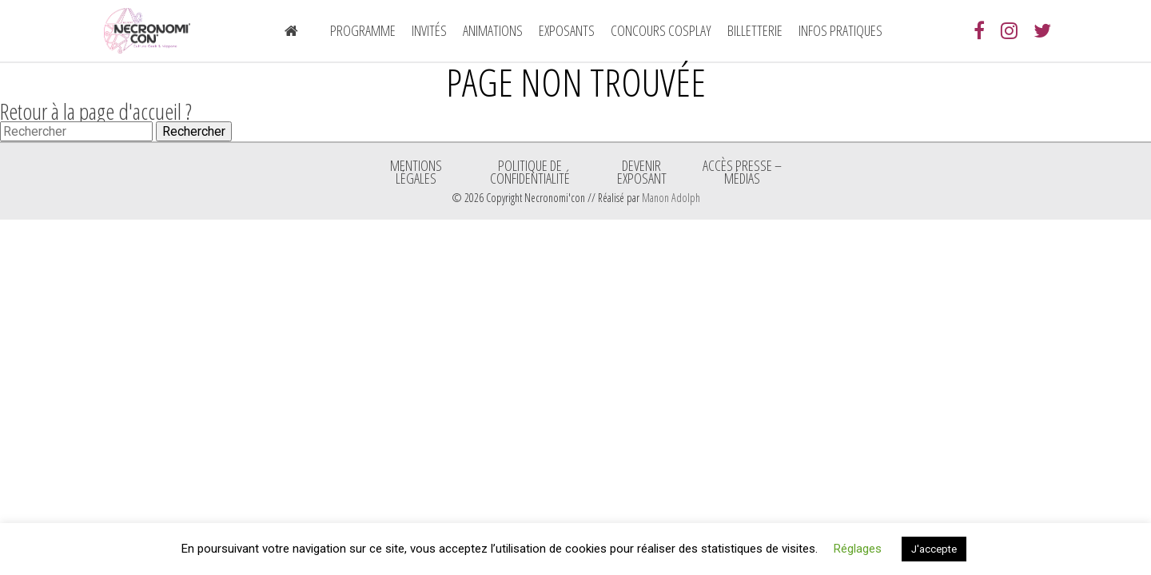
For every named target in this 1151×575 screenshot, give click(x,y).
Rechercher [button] (193, 131)
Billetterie (755, 30)
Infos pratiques (840, 30)
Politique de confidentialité (530, 172)
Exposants (567, 30)
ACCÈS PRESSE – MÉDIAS (742, 172)
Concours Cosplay (661, 30)
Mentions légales (416, 172)
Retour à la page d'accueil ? (96, 111)
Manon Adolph (671, 197)
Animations (493, 30)
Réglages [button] (858, 548)
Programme (363, 30)
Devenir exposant (642, 172)
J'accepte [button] (934, 549)
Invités (429, 30)
